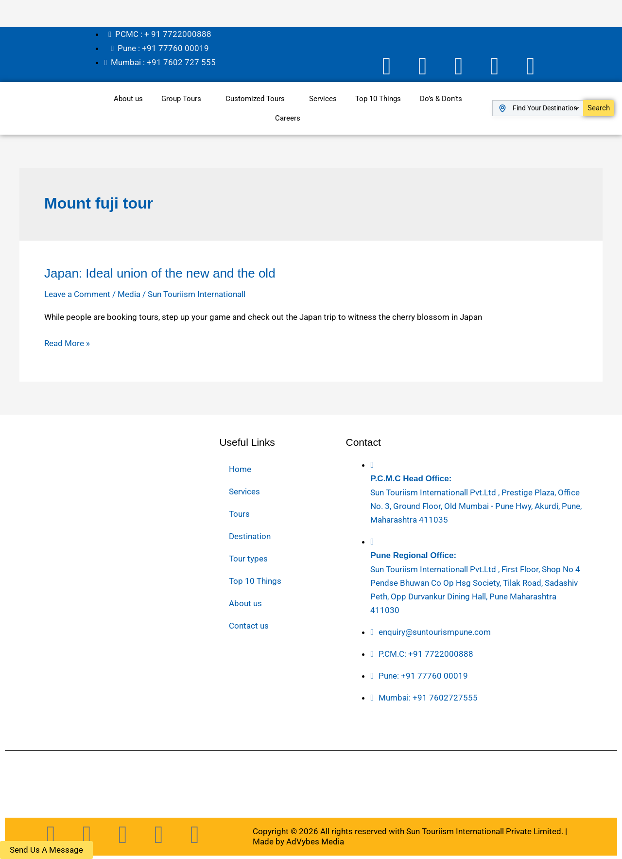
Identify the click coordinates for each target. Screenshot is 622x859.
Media (129, 293)
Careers (287, 116)
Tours (239, 512)
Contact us (249, 624)
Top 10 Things (379, 97)
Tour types (248, 557)
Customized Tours (254, 97)
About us (126, 97)
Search (598, 106)
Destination (250, 535)
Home (240, 468)
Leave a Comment (77, 293)
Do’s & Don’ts (442, 97)
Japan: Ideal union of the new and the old (160, 271)
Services (323, 97)
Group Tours (180, 97)
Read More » (67, 342)
